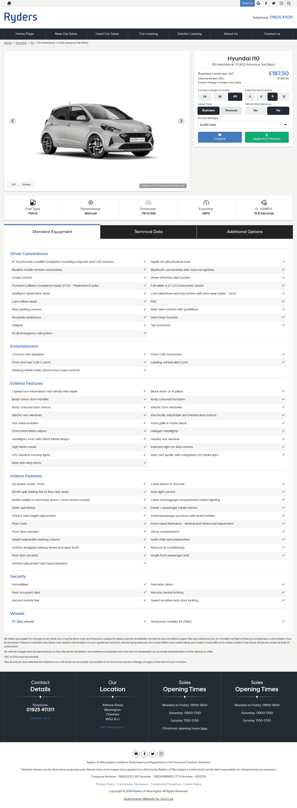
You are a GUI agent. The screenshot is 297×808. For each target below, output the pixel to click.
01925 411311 (281, 17)
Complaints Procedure (166, 784)
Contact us (272, 34)
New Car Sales (66, 34)
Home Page (25, 34)
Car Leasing (148, 34)
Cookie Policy (192, 784)
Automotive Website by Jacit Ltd (148, 799)
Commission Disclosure (132, 784)
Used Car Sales (107, 34)
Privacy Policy (105, 784)
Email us (247, 3)
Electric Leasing (190, 34)
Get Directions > (112, 727)
